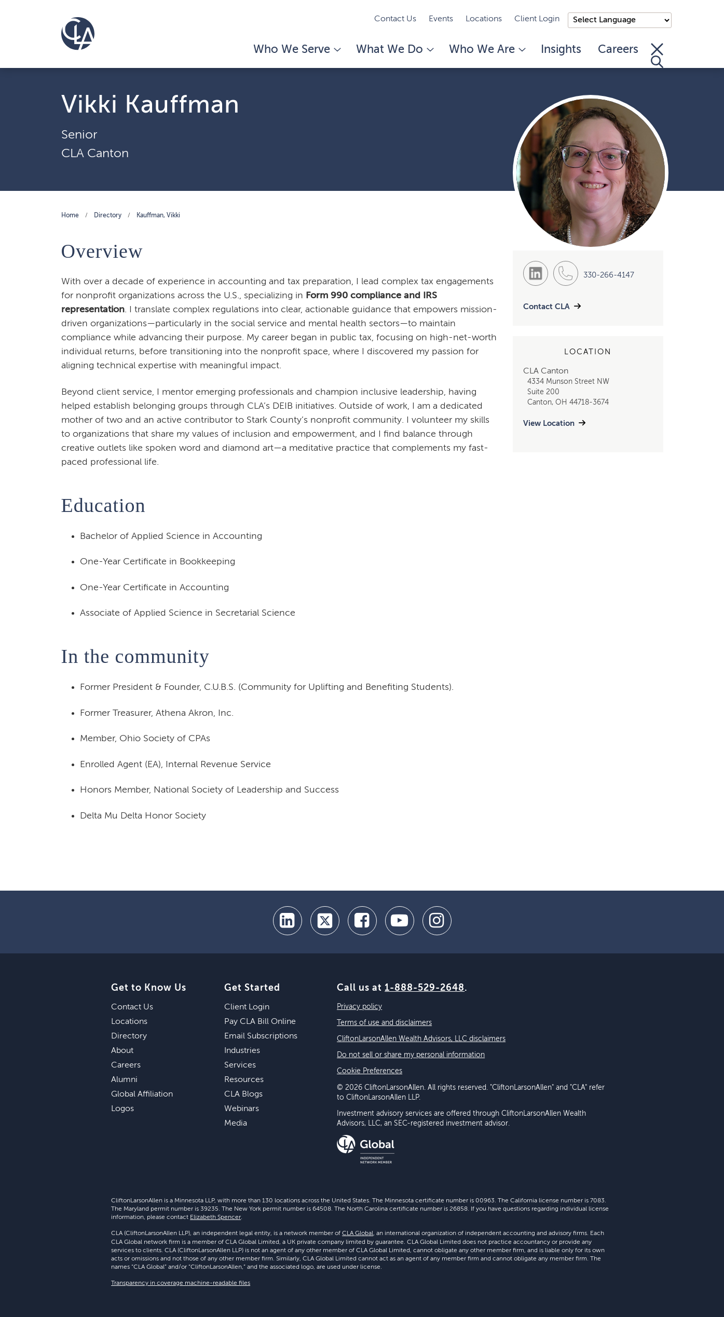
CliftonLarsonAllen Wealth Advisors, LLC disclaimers (421, 1039)
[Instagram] (437, 920)
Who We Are (486, 50)
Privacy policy (359, 1006)
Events (441, 19)
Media (235, 1123)
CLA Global (357, 1233)
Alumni (124, 1080)
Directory (107, 216)
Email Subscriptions (260, 1036)
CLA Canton (95, 153)
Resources (244, 1080)
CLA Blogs (243, 1094)
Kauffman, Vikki (158, 216)
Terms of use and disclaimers (384, 1023)
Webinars (241, 1109)
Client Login (536, 19)
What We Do (394, 50)
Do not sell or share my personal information (411, 1055)
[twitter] (324, 920)
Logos (122, 1109)
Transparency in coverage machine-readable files (180, 1283)
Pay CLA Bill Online (260, 1022)
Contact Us (395, 19)
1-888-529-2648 (425, 988)
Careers (618, 50)
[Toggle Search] (657, 55)
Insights (561, 50)
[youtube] (399, 920)
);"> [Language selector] (620, 20)
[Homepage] (77, 33)
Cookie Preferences (369, 1071)
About (122, 1051)
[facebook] (362, 920)
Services (240, 1065)
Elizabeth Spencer (215, 1217)
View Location (549, 423)
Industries (242, 1051)
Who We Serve (296, 50)
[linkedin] (287, 920)
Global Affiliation (142, 1094)
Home (70, 216)
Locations (484, 19)
